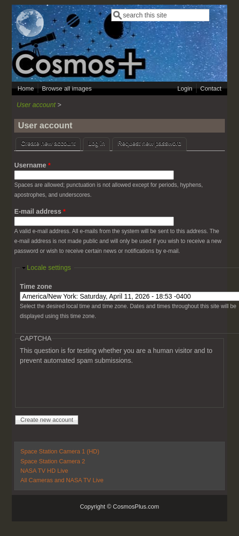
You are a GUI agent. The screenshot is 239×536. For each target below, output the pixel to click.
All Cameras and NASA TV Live (61, 480)
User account (35, 105)
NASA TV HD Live (44, 471)
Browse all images (67, 88)
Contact (211, 88)
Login (184, 88)
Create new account (51, 142)
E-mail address (40, 211)
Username (32, 165)
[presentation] (91, 384)
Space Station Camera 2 (52, 461)
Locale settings (49, 267)
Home (25, 88)
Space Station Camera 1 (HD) (59, 451)
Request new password (149, 143)
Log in (96, 143)
